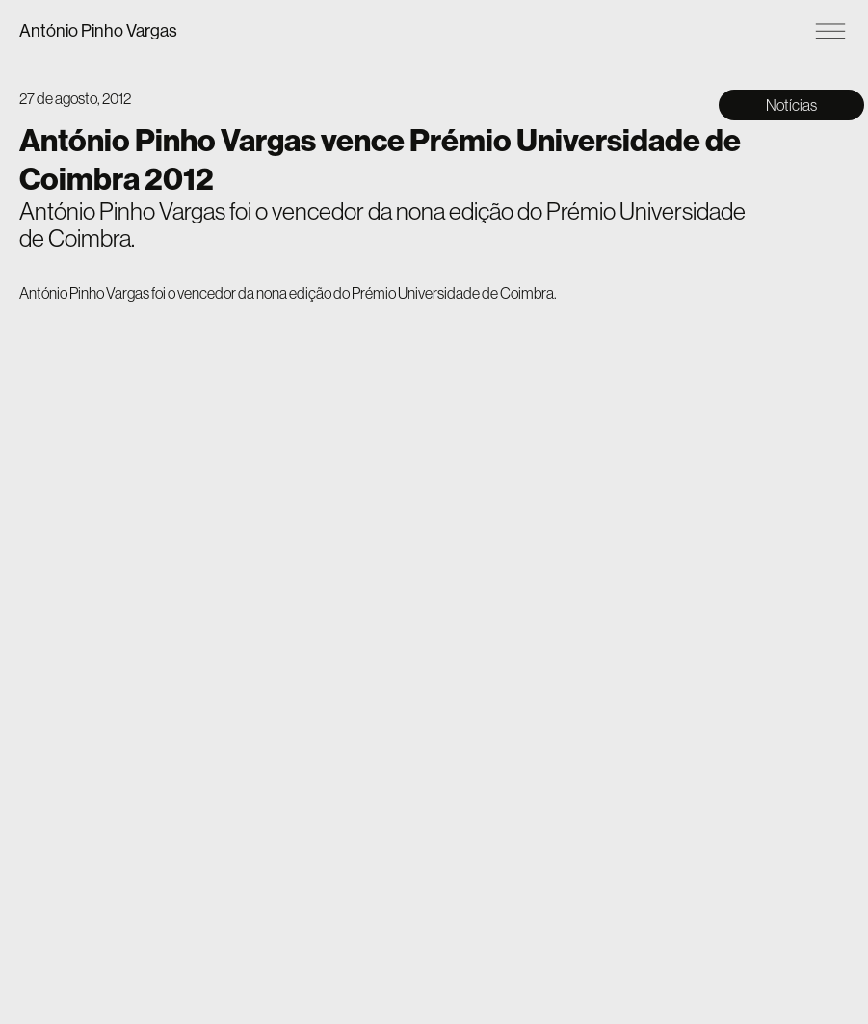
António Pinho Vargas (98, 30)
